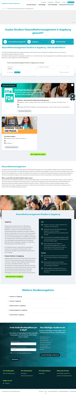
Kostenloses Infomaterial (24, 111)
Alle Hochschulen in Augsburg (14, 276)
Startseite (4, 8)
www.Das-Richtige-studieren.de (50, 355)
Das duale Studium (31, 4)
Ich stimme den (22, 353)
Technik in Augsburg (15, 301)
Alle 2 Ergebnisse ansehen (38, 154)
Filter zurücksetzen (64, 72)
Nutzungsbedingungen (63, 391)
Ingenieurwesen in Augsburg (17, 305)
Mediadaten (24, 373)
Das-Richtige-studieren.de (63, 373)
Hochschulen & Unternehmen (66, 4)
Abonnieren (15, 359)
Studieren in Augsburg (16, 296)
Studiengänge (41, 4)
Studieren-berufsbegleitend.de (64, 375)
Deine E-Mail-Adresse (23, 343)
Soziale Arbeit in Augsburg (17, 314)
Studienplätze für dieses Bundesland (23, 349)
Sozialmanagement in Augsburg (18, 310)
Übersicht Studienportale (9, 373)
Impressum (41, 391)
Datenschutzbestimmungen (25, 353)
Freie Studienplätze (53, 4)
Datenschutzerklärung (53, 391)
